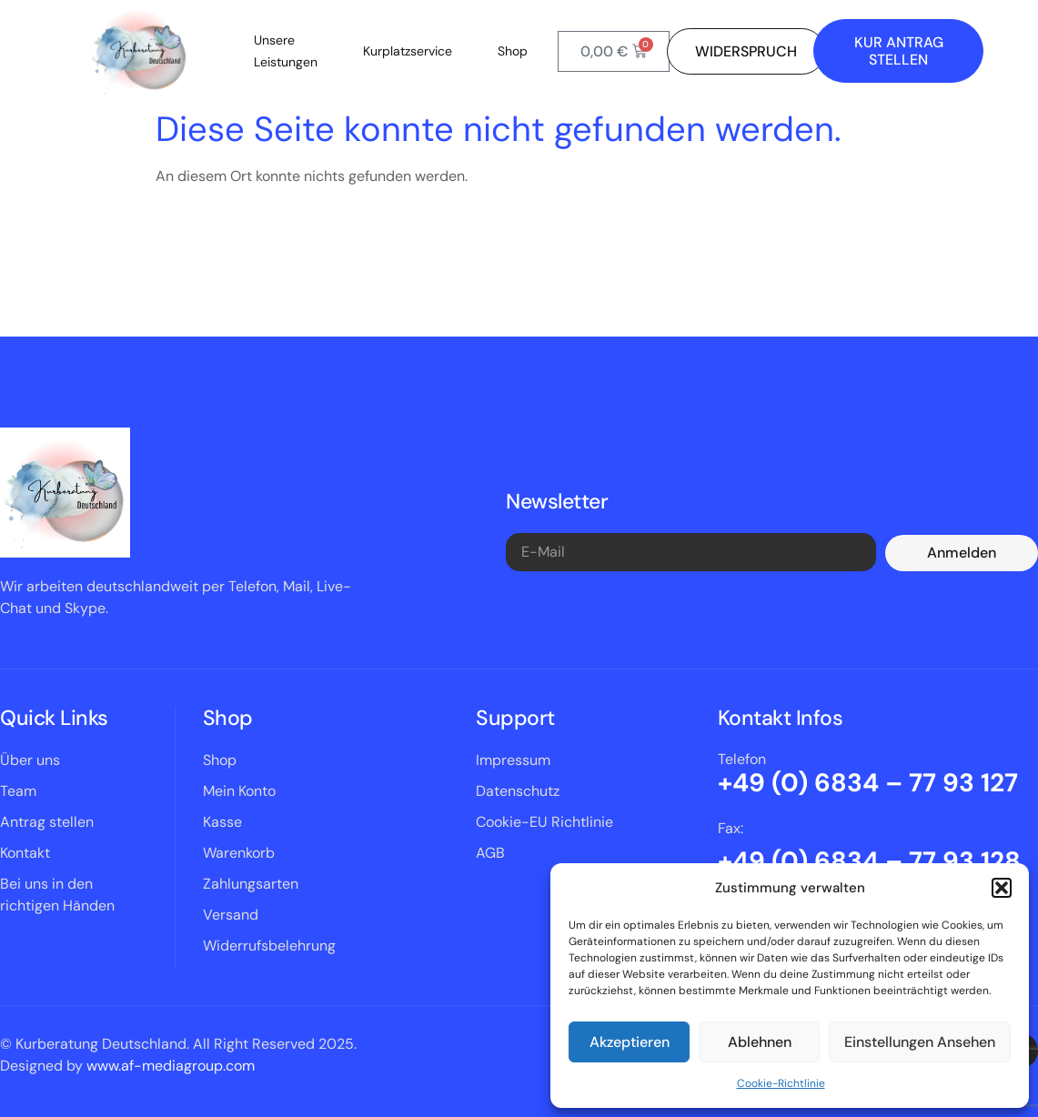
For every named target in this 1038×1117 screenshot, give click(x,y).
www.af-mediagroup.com (170, 1065)
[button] (1002, 888)
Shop (513, 51)
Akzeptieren (630, 1042)
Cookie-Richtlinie (781, 1083)
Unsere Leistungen (285, 51)
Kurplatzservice (407, 51)
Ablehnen (759, 1042)
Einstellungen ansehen (919, 1042)
